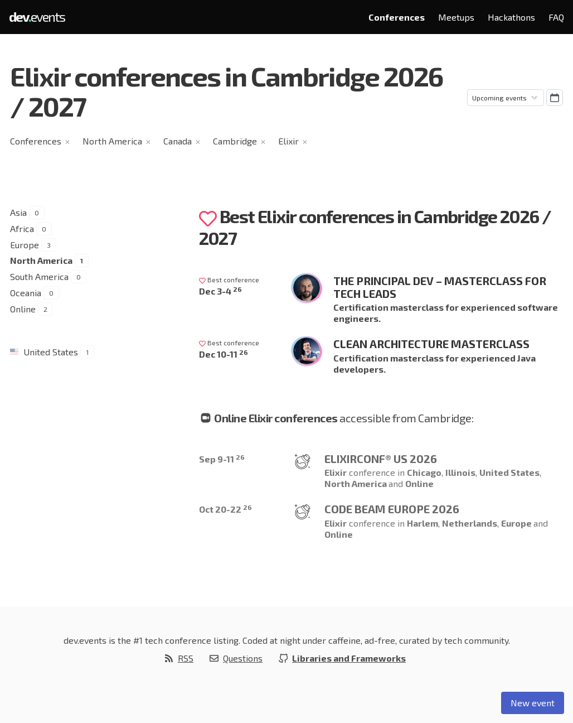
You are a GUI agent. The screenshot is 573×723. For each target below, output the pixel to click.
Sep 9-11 (222, 459)
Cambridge (235, 141)
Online (23, 308)
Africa (22, 228)
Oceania (25, 292)
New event (533, 702)
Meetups (456, 17)
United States (50, 351)
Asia (18, 212)
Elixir (288, 141)
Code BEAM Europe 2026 (391, 508)
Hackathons (511, 17)
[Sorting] (505, 97)
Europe (24, 244)
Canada (177, 141)
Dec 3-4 (220, 291)
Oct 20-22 (225, 509)
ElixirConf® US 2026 (380, 458)
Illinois (460, 472)
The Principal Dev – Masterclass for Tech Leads (439, 287)
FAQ (556, 17)
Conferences (396, 17)
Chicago (424, 472)
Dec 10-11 (223, 354)
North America (112, 141)
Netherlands (469, 523)
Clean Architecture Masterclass (431, 343)
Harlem (422, 523)
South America (39, 276)
